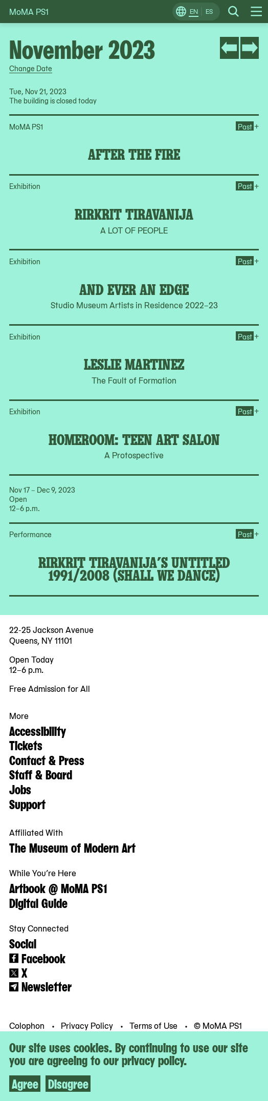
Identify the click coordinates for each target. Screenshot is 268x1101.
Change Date (30, 68)
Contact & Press (46, 759)
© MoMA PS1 (218, 1025)
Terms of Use (154, 1025)
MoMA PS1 (29, 11)
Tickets (25, 744)
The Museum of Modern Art (72, 847)
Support (27, 803)
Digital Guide (38, 902)
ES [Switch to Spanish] (209, 11)
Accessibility (37, 730)
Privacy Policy (88, 1025)
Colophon (28, 1025)
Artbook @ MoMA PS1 (58, 887)
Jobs (20, 788)
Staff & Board (40, 774)
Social (22, 943)
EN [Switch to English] (194, 11)
